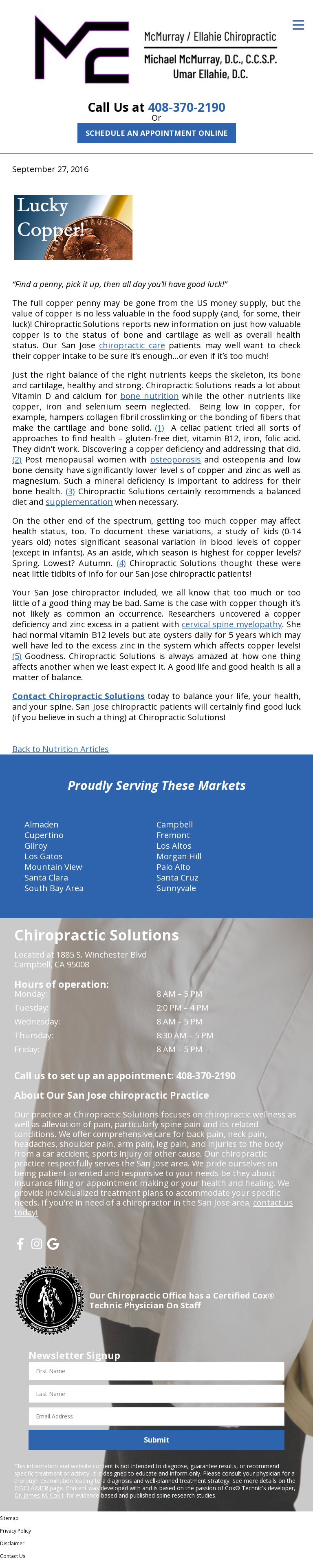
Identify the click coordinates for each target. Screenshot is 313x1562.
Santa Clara (46, 877)
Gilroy (35, 845)
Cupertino (44, 835)
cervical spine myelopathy (232, 624)
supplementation (79, 501)
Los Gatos (43, 856)
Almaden (41, 824)
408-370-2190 (186, 107)
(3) (70, 491)
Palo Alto (173, 866)
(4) (121, 563)
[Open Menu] (298, 24)
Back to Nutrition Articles (60, 749)
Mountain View (53, 866)
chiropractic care (132, 345)
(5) (17, 656)
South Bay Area (54, 888)
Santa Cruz (177, 877)
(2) (17, 459)
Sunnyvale (176, 888)
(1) (159, 427)
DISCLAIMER (31, 1488)
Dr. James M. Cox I (38, 1495)
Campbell (174, 824)
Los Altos (174, 845)
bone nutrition (149, 395)
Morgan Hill (178, 856)
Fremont (173, 835)
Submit (157, 1440)
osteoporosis (175, 459)
